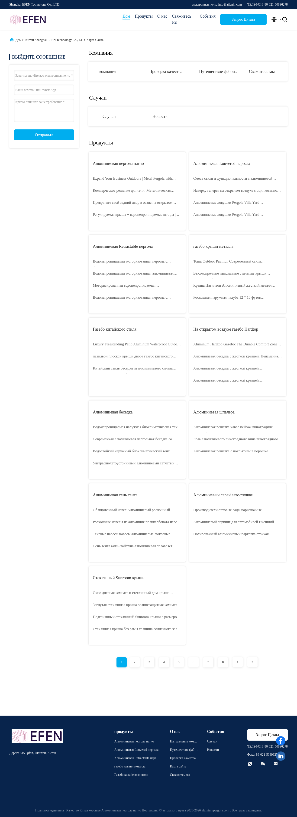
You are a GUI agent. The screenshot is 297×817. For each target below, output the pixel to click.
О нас (162, 16)
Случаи (109, 116)
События (208, 16)
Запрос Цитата (243, 19)
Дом (126, 16)
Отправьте (44, 135)
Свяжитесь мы (181, 19)
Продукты (144, 16)
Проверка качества (165, 71)
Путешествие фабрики (219, 71)
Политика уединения (49, 810)
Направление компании (183, 742)
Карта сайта (178, 766)
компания (107, 71)
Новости (160, 116)
